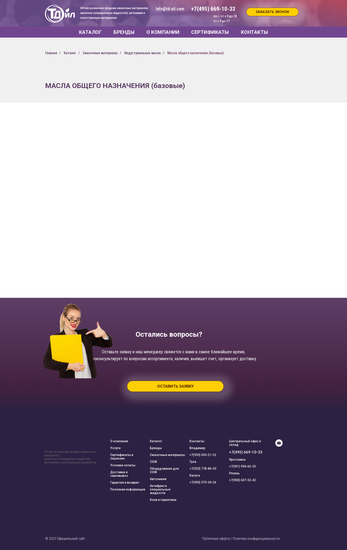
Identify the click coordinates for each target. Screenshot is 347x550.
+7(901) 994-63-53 (242, 466)
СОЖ (153, 461)
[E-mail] (279, 445)
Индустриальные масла (142, 53)
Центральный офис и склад (245, 442)
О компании (119, 441)
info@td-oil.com (170, 9)
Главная (51, 53)
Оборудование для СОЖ (164, 470)
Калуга (194, 475)
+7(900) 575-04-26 (202, 482)
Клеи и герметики (163, 500)
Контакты (196, 441)
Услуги (115, 448)
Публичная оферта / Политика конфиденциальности (241, 539)
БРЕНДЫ (124, 32)
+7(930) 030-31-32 (202, 455)
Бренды (156, 448)
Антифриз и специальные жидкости (160, 489)
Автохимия (158, 479)
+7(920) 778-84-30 (202, 468)
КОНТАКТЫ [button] (254, 32)
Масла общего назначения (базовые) (195, 53)
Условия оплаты (122, 465)
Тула (192, 461)
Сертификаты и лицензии (121, 456)
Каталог (70, 53)
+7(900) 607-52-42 (242, 480)
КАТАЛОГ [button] (90, 32)
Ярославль (237, 459)
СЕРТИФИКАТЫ (210, 32)
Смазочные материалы (100, 53)
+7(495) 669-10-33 (245, 452)
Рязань (234, 473)
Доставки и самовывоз (119, 473)
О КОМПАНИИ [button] (163, 32)
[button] (272, 12)
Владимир (197, 448)
